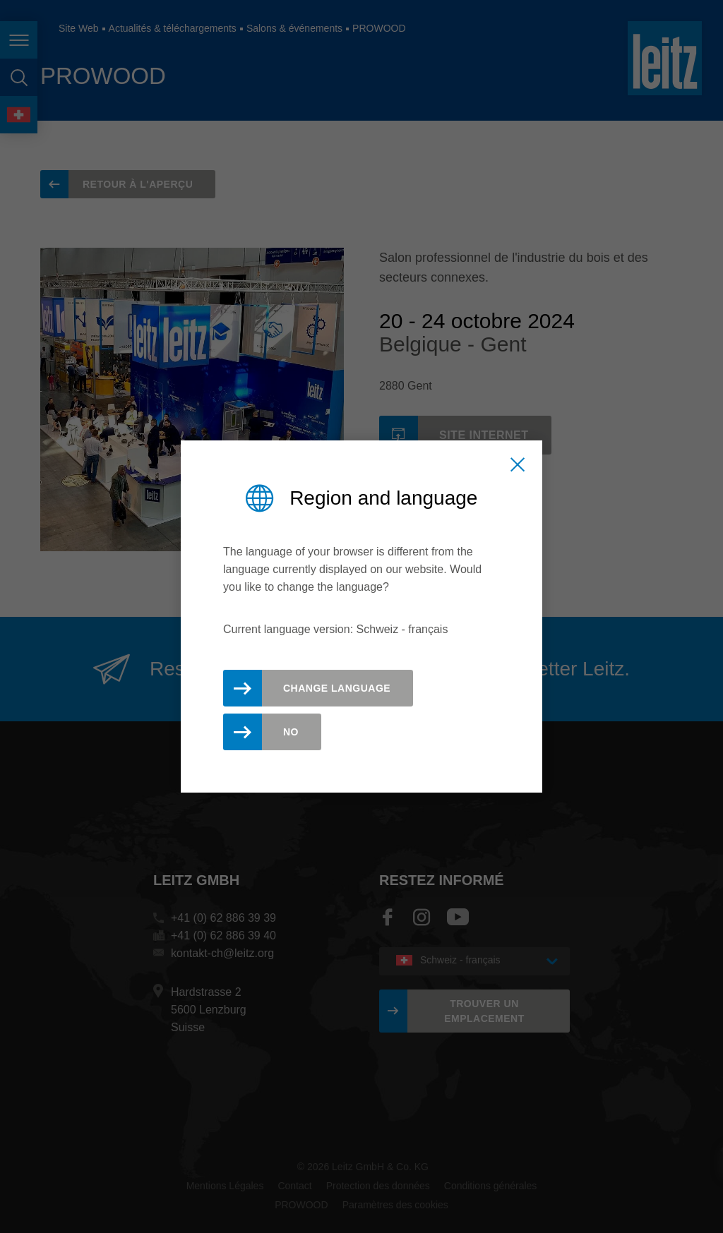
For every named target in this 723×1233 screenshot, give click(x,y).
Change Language (336, 688)
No (291, 732)
